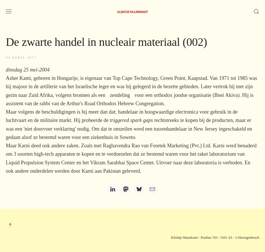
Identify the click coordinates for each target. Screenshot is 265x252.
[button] (9, 11)
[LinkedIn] (112, 189)
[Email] (152, 189)
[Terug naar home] (132, 11)
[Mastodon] (126, 189)
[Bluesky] (139, 189)
